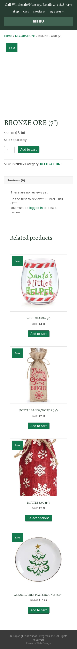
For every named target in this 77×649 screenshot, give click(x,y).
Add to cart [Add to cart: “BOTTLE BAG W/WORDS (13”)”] (38, 426)
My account (56, 11)
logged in (36, 208)
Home (8, 36)
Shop (16, 11)
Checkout (39, 11)
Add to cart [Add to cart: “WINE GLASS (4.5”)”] (38, 333)
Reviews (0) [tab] (16, 180)
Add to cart (28, 149)
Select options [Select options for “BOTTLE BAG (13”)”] (38, 518)
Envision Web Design (38, 643)
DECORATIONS (25, 36)
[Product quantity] (9, 149)
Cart (26, 11)
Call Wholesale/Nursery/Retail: (38, 4)
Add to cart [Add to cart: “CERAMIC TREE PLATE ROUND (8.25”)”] (38, 610)
